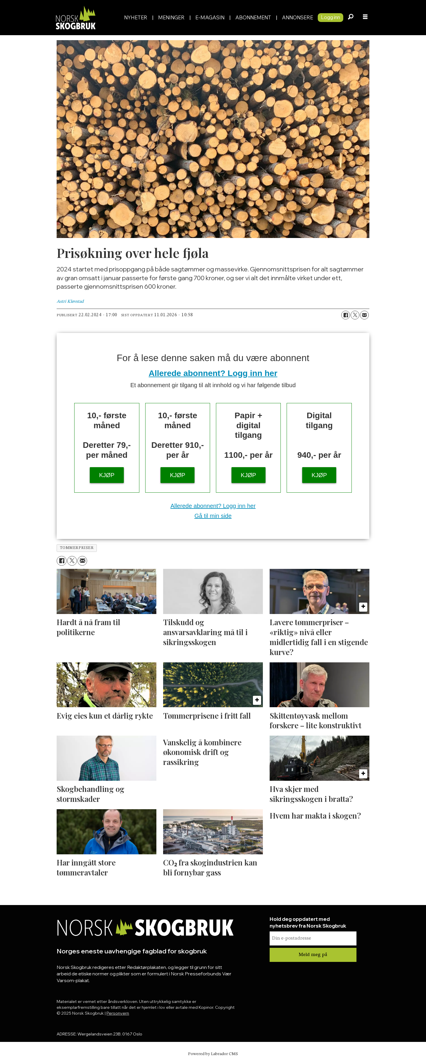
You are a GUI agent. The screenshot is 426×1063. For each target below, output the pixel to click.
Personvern (118, 1013)
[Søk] (350, 17)
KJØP (106, 475)
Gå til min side (213, 516)
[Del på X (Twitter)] (355, 315)
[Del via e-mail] (364, 315)
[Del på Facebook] (345, 315)
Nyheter (135, 17)
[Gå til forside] (75, 17)
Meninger (171, 17)
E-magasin (209, 17)
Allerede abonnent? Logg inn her (213, 373)
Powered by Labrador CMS (213, 1054)
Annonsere (297, 17)
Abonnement (253, 17)
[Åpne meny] (365, 17)
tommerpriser (77, 548)
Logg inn (330, 17)
